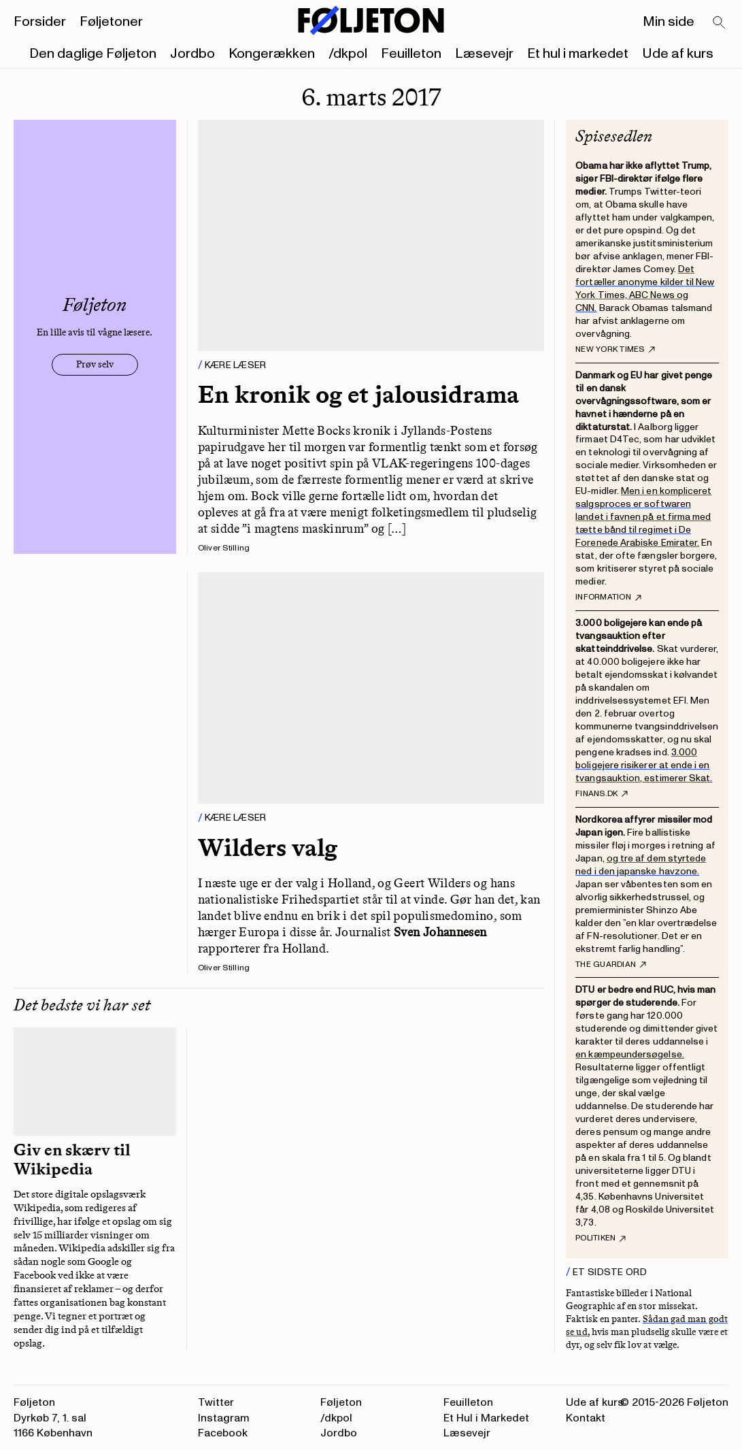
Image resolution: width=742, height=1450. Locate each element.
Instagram (224, 1418)
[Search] (719, 23)
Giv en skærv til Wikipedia (72, 1159)
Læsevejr (484, 53)
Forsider (40, 21)
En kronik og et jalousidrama (358, 394)
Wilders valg (267, 847)
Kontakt (585, 1418)
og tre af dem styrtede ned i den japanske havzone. (640, 865)
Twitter (216, 1402)
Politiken (600, 1238)
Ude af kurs (677, 53)
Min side (668, 21)
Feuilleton (411, 53)
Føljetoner (111, 21)
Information (608, 597)
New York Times (614, 349)
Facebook (223, 1433)
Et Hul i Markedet (486, 1418)
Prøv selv (95, 364)
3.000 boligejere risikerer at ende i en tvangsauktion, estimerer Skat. (643, 765)
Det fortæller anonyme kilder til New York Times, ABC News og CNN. (644, 288)
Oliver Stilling (224, 548)
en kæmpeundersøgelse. (629, 1054)
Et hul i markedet (577, 53)
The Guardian (610, 964)
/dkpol (347, 53)
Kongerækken (272, 53)
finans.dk (601, 794)
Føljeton (341, 1402)
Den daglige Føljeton (92, 53)
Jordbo (192, 53)
